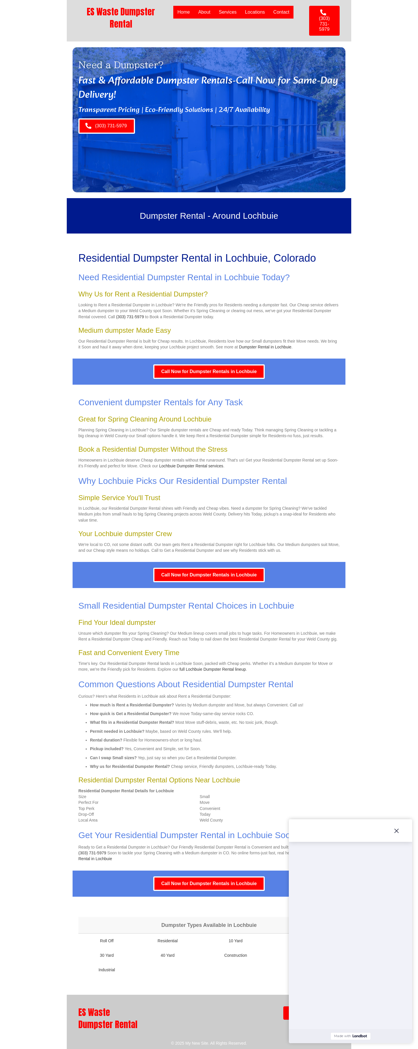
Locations (255, 12)
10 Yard (236, 940)
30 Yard (107, 955)
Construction (235, 955)
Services (228, 12)
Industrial (106, 969)
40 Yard (168, 955)
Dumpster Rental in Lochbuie (265, 347)
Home (183, 12)
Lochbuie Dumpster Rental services (191, 466)
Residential (168, 940)
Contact (281, 12)
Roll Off (106, 940)
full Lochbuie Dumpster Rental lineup (212, 669)
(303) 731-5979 (130, 316)
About (204, 12)
